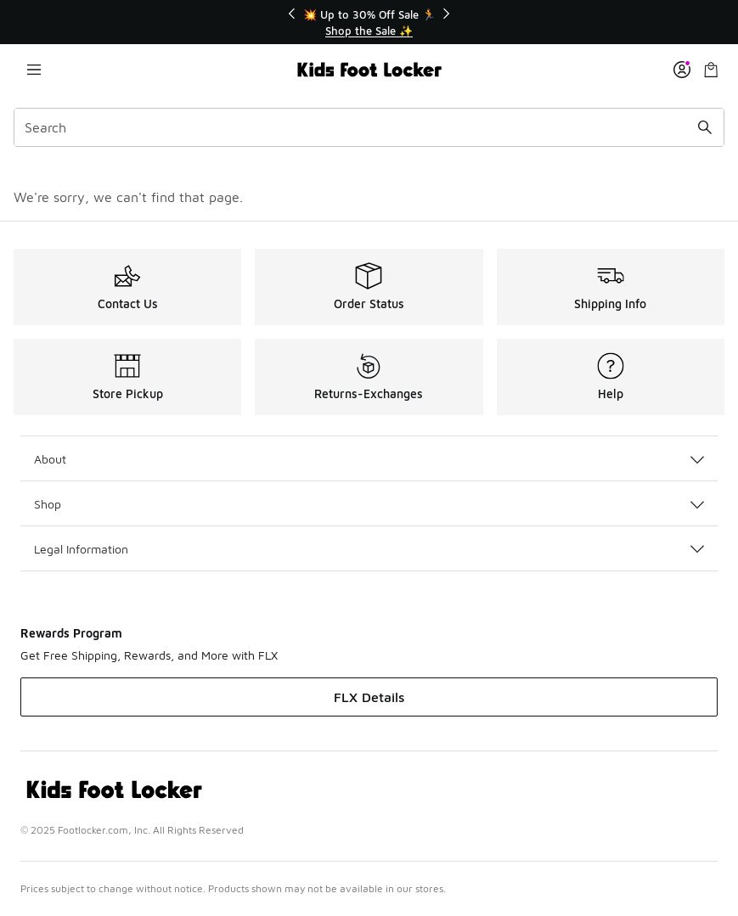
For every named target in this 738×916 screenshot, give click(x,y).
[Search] (369, 127)
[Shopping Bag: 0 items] (711, 70)
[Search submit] (705, 127)
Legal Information (369, 549)
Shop (369, 504)
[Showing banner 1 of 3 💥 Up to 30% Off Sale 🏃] (369, 22)
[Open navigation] (34, 70)
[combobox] (369, 127)
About (369, 459)
